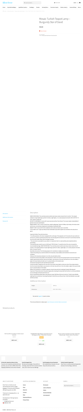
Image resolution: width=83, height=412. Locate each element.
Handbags (31, 7)
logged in (40, 296)
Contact (25, 392)
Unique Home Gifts (10, 11)
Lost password (46, 395)
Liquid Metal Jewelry (22, 7)
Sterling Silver (45, 7)
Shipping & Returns (27, 397)
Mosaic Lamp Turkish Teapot (20, 11)
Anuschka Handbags (11, 7)
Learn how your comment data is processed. (57, 302)
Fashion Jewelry (63, 7)
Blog (24, 394)
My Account (57, 2)
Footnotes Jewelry (54, 7)
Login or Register (47, 387)
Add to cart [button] (14, 340)
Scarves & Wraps (73, 7)
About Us (25, 389)
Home (4, 7)
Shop (24, 387)
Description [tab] (5, 213)
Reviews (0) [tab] (5, 221)
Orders (44, 390)
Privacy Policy (26, 399)
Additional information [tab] (8, 217)
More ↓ (79, 7)
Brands (37, 7)
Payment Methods (47, 392)
